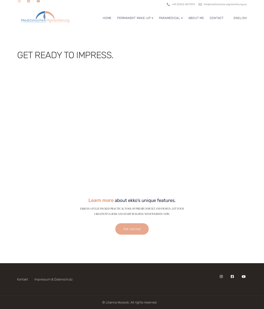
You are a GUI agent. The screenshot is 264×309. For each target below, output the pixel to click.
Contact (217, 18)
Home (107, 18)
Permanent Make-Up (134, 18)
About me (196, 18)
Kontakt (22, 279)
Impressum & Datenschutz (53, 279)
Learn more (101, 200)
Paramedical (169, 18)
